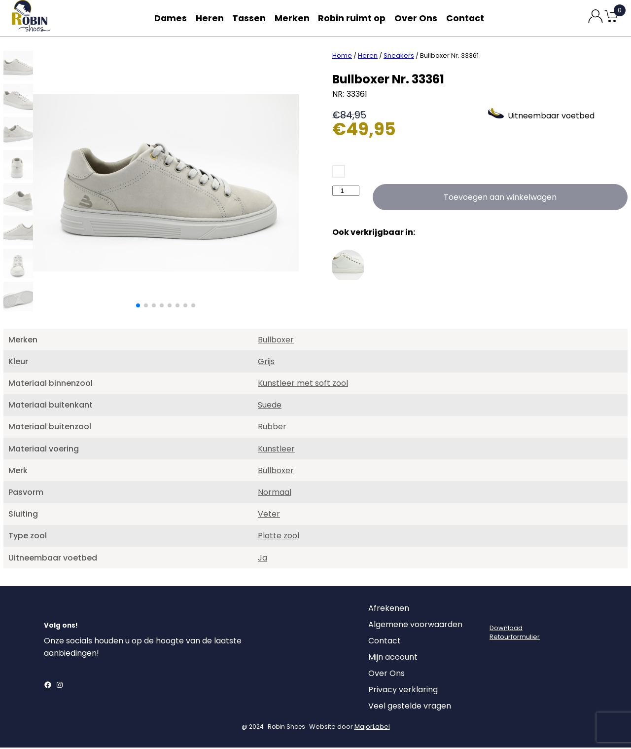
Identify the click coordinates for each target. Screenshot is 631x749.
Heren (210, 18)
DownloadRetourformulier (515, 633)
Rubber (272, 428)
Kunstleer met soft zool (303, 384)
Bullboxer (276, 341)
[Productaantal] (345, 192)
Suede (269, 406)
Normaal (274, 493)
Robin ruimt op (354, 18)
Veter (269, 515)
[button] (138, 307)
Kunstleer (276, 450)
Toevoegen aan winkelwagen (500, 198)
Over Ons (417, 18)
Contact (467, 18)
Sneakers (399, 57)
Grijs (266, 363)
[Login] (498, 612)
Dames (168, 18)
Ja (262, 559)
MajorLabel (372, 728)
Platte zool (278, 537)
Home (342, 57)
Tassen (251, 18)
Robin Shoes (286, 728)
